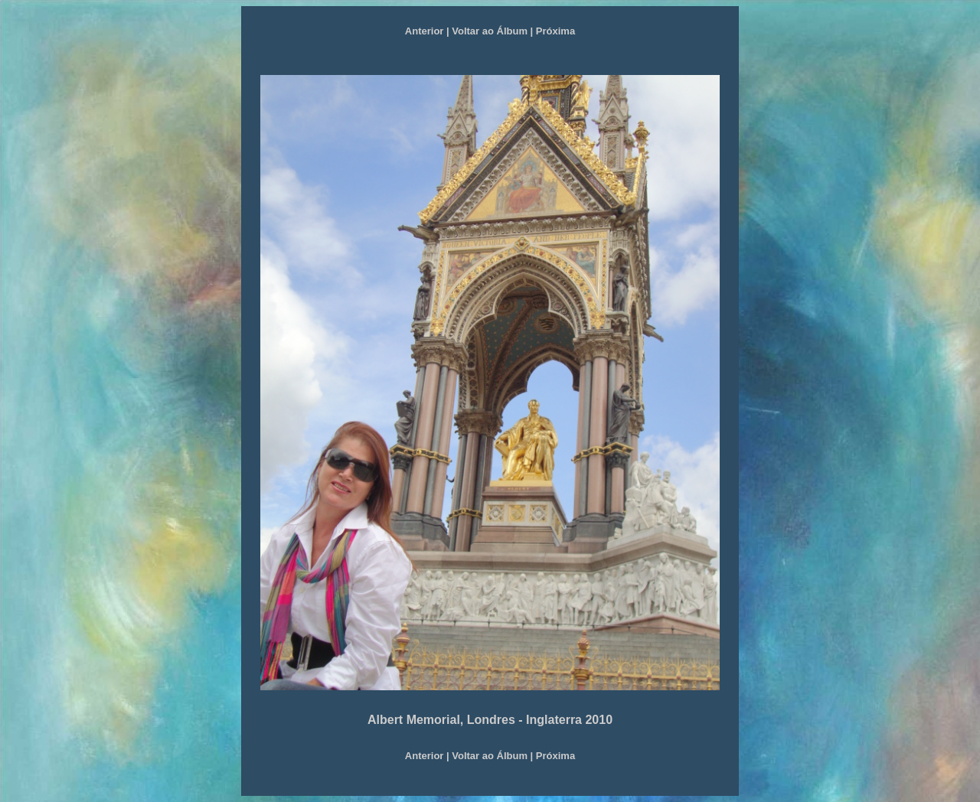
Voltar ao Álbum (490, 31)
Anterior (424, 31)
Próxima (555, 31)
